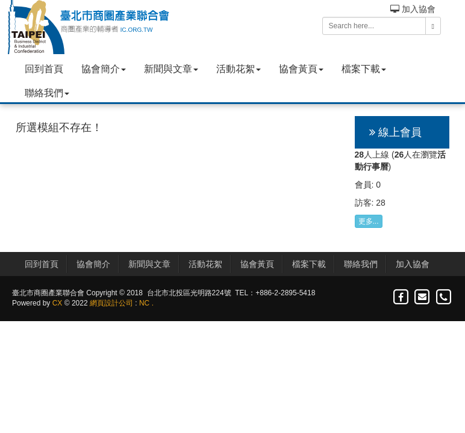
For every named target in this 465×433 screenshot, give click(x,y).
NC (144, 303)
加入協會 (412, 9)
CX (57, 303)
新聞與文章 (171, 69)
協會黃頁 (301, 69)
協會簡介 (103, 69)
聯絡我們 (47, 93)
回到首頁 (44, 69)
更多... (368, 221)
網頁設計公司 (111, 303)
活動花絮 (238, 69)
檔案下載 (364, 69)
